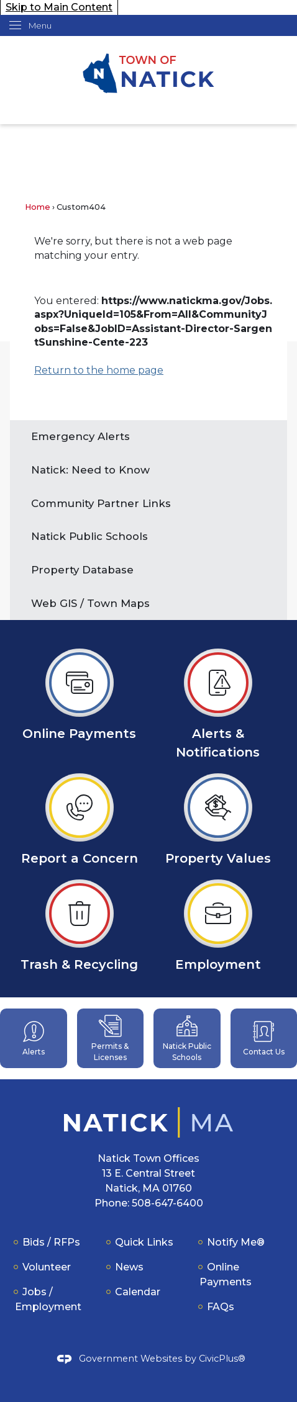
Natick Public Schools (89, 536)
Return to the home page (98, 370)
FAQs (220, 1307)
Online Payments (225, 1274)
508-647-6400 (167, 1203)
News (129, 1267)
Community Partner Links (101, 503)
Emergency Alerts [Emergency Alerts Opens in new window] (80, 436)
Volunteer (46, 1267)
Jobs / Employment (48, 1299)
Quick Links (144, 1242)
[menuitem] (148, 437)
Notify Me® (236, 1242)
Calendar (137, 1292)
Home (37, 207)
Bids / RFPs (51, 1242)
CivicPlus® (222, 1358)
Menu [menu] (40, 25)
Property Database (82, 570)
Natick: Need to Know (92, 470)
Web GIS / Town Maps (90, 603)
